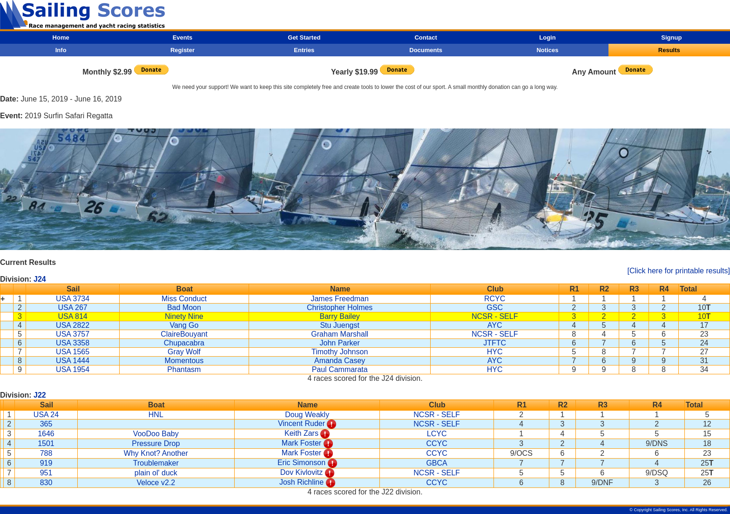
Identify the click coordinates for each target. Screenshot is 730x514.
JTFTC (494, 343)
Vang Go (183, 325)
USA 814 (73, 316)
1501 (46, 443)
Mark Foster (301, 443)
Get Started (304, 37)
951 (46, 473)
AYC (494, 325)
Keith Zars (301, 433)
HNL (156, 415)
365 (46, 424)
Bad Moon (184, 307)
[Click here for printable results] (678, 271)
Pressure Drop (156, 443)
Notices (547, 50)
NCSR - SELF (495, 316)
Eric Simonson (301, 463)
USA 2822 (72, 325)
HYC (495, 352)
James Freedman (340, 299)
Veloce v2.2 (155, 483)
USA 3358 (72, 343)
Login (547, 37)
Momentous (184, 361)
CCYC (436, 443)
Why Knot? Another (156, 453)
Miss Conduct (184, 299)
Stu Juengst (339, 325)
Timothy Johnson (339, 352)
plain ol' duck (156, 473)
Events (183, 37)
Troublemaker (156, 463)
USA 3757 (72, 334)
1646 (46, 434)
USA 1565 (72, 352)
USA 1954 (72, 369)
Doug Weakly (307, 415)
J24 (40, 279)
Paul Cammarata (340, 369)
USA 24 (46, 415)
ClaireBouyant (184, 334)
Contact (425, 37)
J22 (40, 395)
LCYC (437, 434)
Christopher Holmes (339, 307)
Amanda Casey (339, 361)
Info (61, 50)
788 (46, 453)
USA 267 (73, 307)
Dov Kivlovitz (301, 472)
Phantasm (184, 369)
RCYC (494, 299)
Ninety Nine (184, 316)
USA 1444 (72, 361)
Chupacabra (184, 343)
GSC (495, 307)
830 (46, 483)
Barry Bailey (340, 316)
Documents (425, 50)
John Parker (340, 343)
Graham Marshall (339, 334)
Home (61, 37)
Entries (304, 50)
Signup (671, 37)
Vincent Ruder (301, 423)
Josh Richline (301, 482)
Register (182, 50)
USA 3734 (72, 299)
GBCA (436, 463)
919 (46, 463)
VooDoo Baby (156, 434)
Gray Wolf (184, 352)
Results (669, 50)
